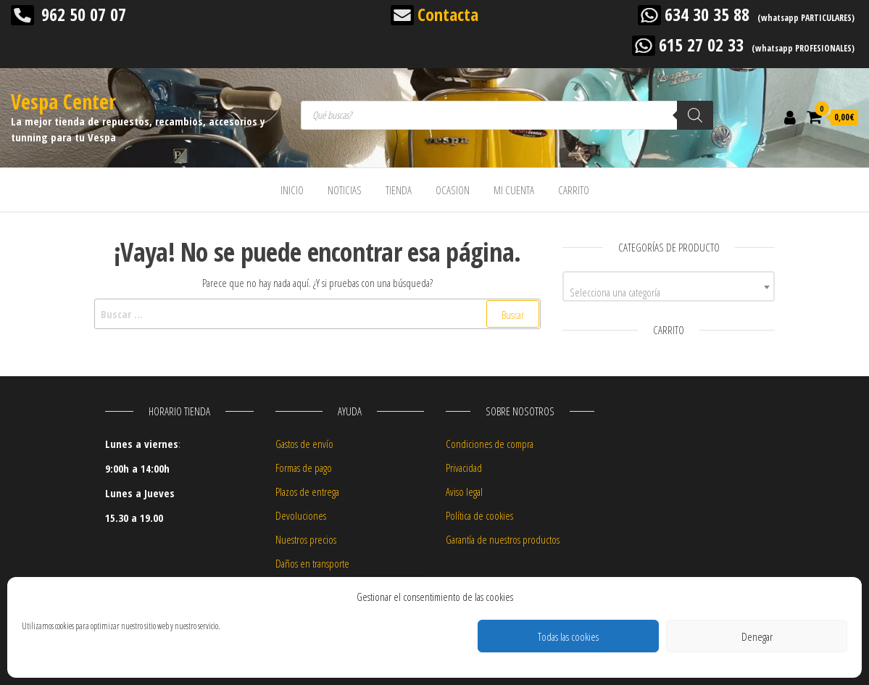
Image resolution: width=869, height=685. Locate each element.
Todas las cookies (568, 636)
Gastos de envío (304, 443)
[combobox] (668, 286)
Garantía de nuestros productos (503, 539)
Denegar (757, 636)
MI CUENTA (514, 190)
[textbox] (668, 292)
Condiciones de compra (489, 443)
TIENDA (399, 190)
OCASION (453, 190)
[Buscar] (695, 115)
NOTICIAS (345, 190)
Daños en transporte (312, 563)
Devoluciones (300, 515)
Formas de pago (303, 467)
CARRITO (573, 190)
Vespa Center (63, 101)
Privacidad (464, 467)
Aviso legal (464, 491)
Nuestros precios (305, 539)
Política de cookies (479, 515)
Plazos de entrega (307, 491)
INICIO (292, 190)
